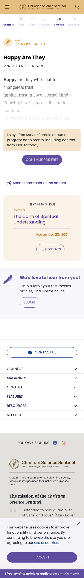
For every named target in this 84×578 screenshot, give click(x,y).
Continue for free (42, 159)
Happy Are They (24, 57)
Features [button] (15, 396)
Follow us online (33, 443)
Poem (18, 40)
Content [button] (15, 387)
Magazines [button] (16, 378)
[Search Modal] (77, 7)
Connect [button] (15, 368)
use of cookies (46, 542)
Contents (50, 249)
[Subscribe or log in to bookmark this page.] (44, 21)
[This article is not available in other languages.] (74, 21)
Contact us (42, 352)
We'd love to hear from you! (50, 277)
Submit (29, 302)
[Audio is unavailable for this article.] (21, 21)
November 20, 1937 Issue (30, 44)
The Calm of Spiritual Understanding (36, 219)
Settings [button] (14, 414)
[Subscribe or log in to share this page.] (32, 21)
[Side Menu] (7, 7)
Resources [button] (16, 405)
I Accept (42, 557)
